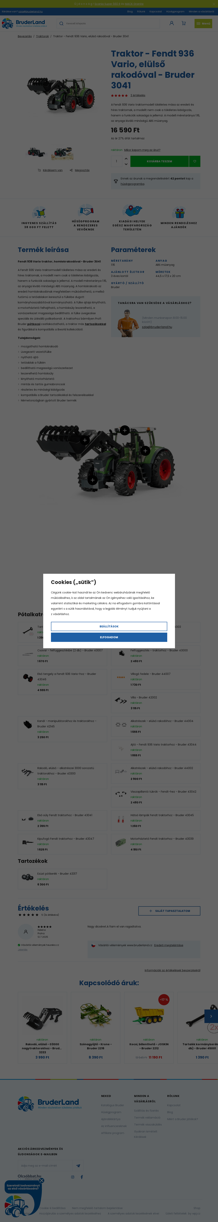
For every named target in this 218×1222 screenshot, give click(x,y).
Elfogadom (109, 637)
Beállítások (109, 626)
